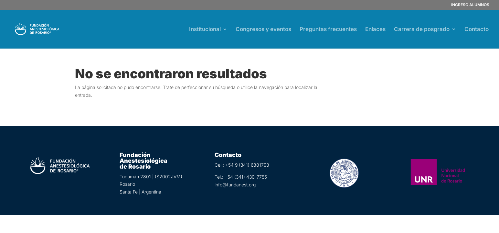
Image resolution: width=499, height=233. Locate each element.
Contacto (476, 29)
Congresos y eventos (263, 29)
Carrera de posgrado (422, 29)
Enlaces (375, 29)
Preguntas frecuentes (328, 29)
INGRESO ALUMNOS (470, 5)
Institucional (205, 29)
